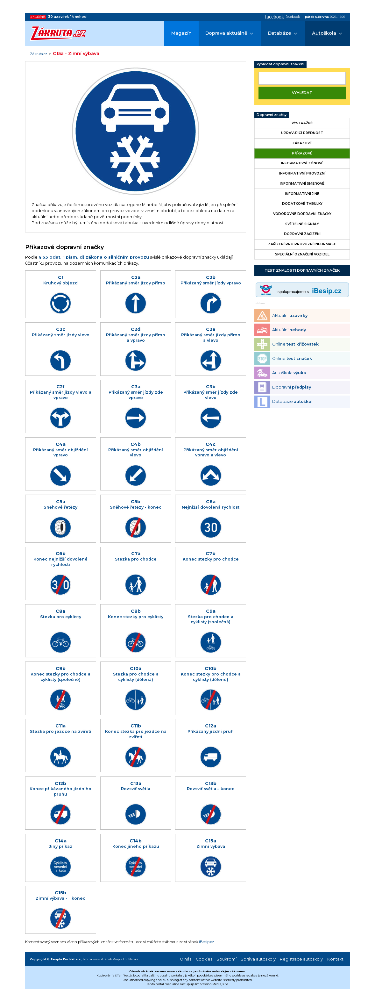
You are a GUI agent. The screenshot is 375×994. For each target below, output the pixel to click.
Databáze (279, 33)
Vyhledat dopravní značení (280, 64)
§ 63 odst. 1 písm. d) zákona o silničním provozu (94, 257)
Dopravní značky (272, 115)
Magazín (181, 33)
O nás (185, 959)
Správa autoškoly (258, 959)
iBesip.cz (206, 942)
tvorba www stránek (97, 959)
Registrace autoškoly (301, 959)
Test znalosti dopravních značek (302, 270)
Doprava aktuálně (226, 33)
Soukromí (226, 959)
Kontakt (335, 959)
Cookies (204, 959)
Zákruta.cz (38, 54)
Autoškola (324, 33)
